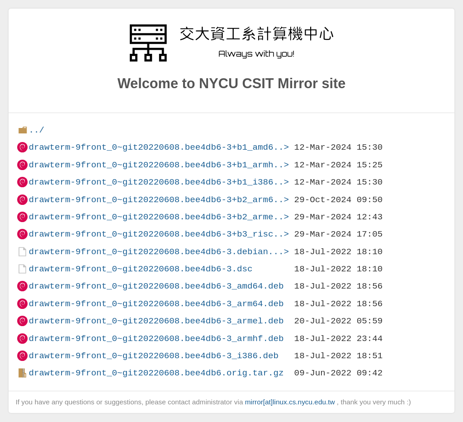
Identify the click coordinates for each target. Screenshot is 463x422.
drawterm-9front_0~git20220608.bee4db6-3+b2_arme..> (158, 217)
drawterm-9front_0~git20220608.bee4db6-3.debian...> (158, 252)
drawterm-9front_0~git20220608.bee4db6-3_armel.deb (155, 321)
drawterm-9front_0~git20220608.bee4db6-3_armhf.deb (155, 338)
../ (36, 130)
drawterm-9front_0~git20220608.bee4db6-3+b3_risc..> (158, 234)
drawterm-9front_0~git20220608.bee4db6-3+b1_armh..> (158, 165)
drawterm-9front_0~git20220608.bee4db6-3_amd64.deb (155, 286)
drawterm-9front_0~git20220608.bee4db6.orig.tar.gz (155, 373)
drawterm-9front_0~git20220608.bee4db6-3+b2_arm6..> (158, 200)
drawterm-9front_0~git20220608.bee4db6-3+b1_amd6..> (158, 147)
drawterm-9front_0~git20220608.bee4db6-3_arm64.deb (155, 304)
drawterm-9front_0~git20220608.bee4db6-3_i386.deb (153, 356)
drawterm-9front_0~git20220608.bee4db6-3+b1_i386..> (158, 182)
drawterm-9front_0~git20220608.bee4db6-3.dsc (140, 269)
